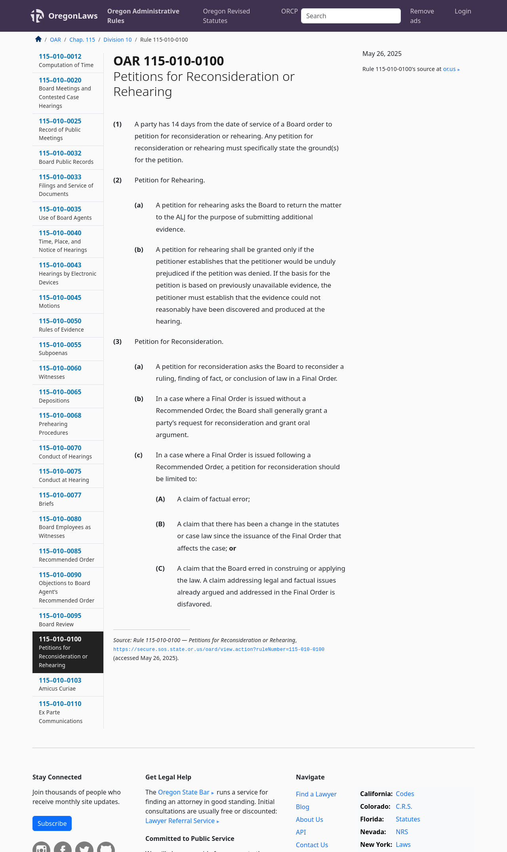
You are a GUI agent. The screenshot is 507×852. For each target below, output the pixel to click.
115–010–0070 (65, 451)
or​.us (449, 69)
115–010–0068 (60, 423)
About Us (309, 819)
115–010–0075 (64, 475)
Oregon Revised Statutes (226, 16)
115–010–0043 (68, 273)
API (301, 832)
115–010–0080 (65, 527)
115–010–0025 (60, 129)
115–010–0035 (65, 213)
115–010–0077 (60, 499)
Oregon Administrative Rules (143, 16)
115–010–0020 (65, 92)
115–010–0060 (60, 372)
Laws (403, 844)
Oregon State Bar (184, 792)
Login (463, 11)
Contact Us (312, 844)
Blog (302, 806)
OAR (55, 39)
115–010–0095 (60, 619)
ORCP (289, 11)
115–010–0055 (60, 348)
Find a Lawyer (316, 794)
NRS (402, 831)
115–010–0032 (66, 157)
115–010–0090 (67, 587)
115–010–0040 (63, 241)
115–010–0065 (60, 396)
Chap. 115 (82, 39)
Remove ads (422, 16)
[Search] (350, 15)
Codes (405, 793)
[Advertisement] (415, 211)
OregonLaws (73, 15)
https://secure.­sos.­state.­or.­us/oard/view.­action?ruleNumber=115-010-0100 (218, 649)
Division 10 (117, 39)
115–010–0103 (60, 684)
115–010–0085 (67, 555)
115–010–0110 (61, 712)
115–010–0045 (60, 301)
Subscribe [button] (52, 823)
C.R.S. (404, 806)
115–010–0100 (63, 651)
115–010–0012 (66, 60)
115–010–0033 (66, 185)
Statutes (408, 819)
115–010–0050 (61, 325)
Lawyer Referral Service (180, 820)
